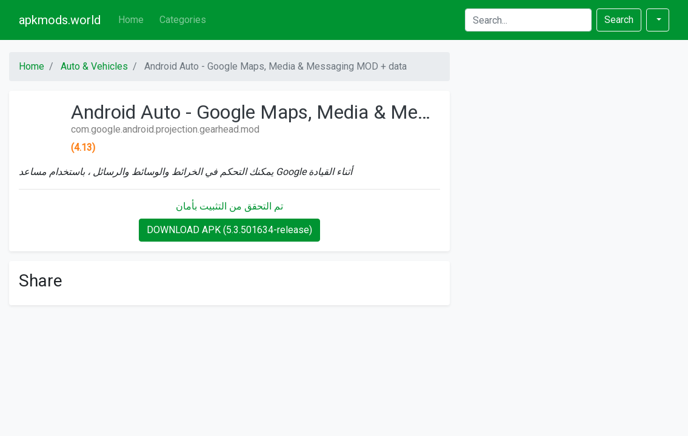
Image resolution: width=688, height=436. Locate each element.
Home (131, 19)
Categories (182, 19)
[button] (657, 19)
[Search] (528, 19)
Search (618, 19)
